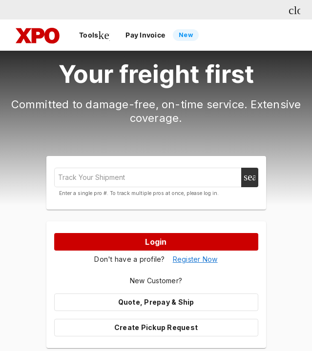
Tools (94, 35)
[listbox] (182, 35)
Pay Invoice (162, 35)
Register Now (195, 259)
